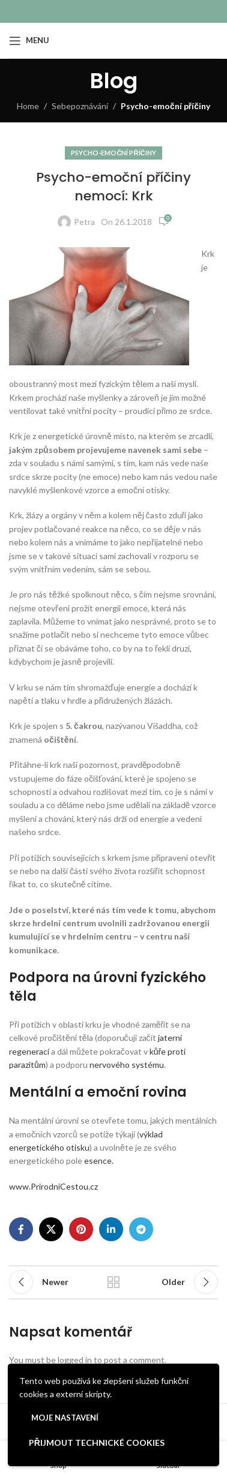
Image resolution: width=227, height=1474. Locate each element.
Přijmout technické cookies (97, 1442)
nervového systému (126, 1064)
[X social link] (51, 1229)
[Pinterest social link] (81, 1229)
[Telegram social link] (141, 1229)
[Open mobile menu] (29, 41)
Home (28, 106)
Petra (84, 222)
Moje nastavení (64, 1417)
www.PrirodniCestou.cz (53, 1186)
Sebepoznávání (80, 106)
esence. (99, 1160)
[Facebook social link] (21, 1229)
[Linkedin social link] (111, 1229)
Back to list (113, 1282)
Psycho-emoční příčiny (165, 106)
